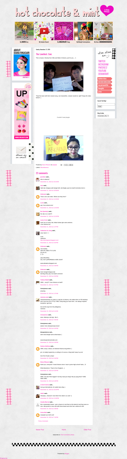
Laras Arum (44, 220)
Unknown (43, 194)
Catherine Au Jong (46, 230)
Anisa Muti (43, 412)
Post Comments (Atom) (67, 434)
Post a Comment (43, 421)
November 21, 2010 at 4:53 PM (49, 276)
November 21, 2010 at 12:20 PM (49, 216)
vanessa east (44, 297)
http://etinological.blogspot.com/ (49, 240)
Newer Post (40, 430)
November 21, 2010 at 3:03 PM (49, 242)
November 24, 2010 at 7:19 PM (49, 417)
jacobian (43, 177)
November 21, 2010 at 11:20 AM (49, 199)
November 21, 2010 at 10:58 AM (49, 190)
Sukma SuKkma (45, 346)
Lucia (42, 203)
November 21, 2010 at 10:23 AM (49, 181)
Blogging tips (3, 458)
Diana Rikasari (44, 362)
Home (64, 430)
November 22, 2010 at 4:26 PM (49, 342)
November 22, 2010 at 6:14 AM (49, 311)
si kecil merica (44, 384)
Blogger (67, 453)
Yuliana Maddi (44, 280)
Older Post (87, 430)
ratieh (42, 393)
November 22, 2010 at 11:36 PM (49, 398)
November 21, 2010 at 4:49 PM (49, 265)
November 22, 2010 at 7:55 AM (49, 319)
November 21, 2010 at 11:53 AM (49, 207)
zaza (41, 185)
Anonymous (44, 315)
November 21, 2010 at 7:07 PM (49, 285)
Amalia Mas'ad (44, 402)
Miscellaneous (44, 167)
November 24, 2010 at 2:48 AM (49, 408)
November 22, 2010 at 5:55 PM (49, 370)
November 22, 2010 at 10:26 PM (49, 389)
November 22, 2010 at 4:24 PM (49, 328)
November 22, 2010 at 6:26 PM (49, 381)
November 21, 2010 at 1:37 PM (49, 227)
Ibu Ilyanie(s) (44, 211)
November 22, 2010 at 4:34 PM (49, 358)
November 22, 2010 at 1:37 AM (49, 293)
